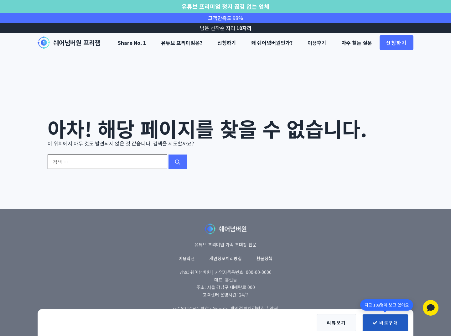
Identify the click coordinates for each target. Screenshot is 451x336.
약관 (273, 308)
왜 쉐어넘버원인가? (272, 42)
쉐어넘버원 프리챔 (76, 42)
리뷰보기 (336, 322)
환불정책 (264, 258)
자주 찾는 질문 (356, 42)
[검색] (177, 162)
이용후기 (317, 42)
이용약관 (187, 258)
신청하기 (226, 42)
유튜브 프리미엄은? (181, 42)
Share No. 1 (132, 42)
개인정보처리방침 (225, 258)
